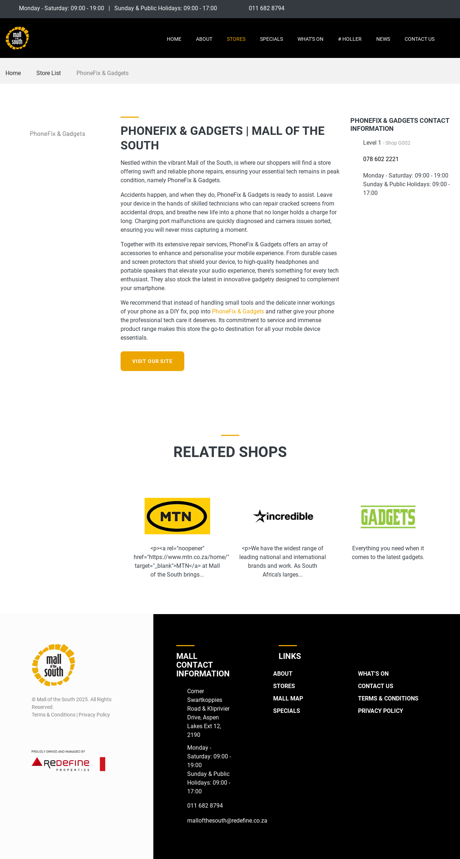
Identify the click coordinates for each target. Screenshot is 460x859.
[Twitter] (450, 8)
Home (174, 39)
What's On (310, 39)
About (204, 39)
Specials (271, 39)
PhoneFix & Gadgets (238, 311)
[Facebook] (423, 8)
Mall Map (288, 698)
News (383, 39)
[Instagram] (436, 8)
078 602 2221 (381, 159)
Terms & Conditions (388, 698)
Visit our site (152, 361)
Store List (48, 73)
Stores (236, 39)
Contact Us (420, 39)
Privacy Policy (380, 710)
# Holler (350, 39)
